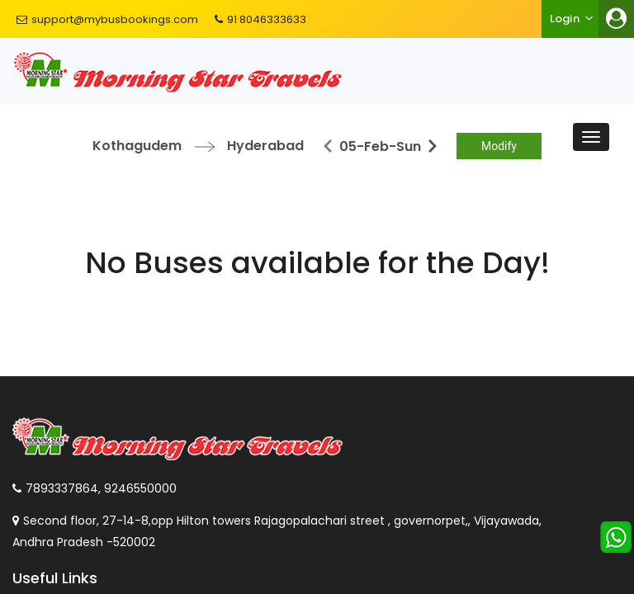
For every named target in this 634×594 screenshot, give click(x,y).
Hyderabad (265, 145)
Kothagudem (137, 145)
